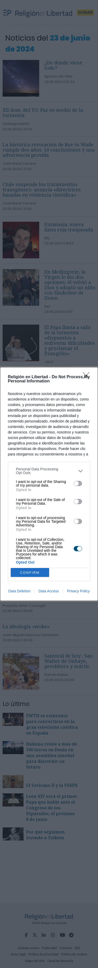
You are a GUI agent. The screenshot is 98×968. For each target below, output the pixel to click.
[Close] (88, 377)
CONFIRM (30, 573)
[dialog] (49, 484)
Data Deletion (19, 591)
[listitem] (49, 471)
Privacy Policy (78, 591)
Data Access (48, 591)
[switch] (78, 483)
